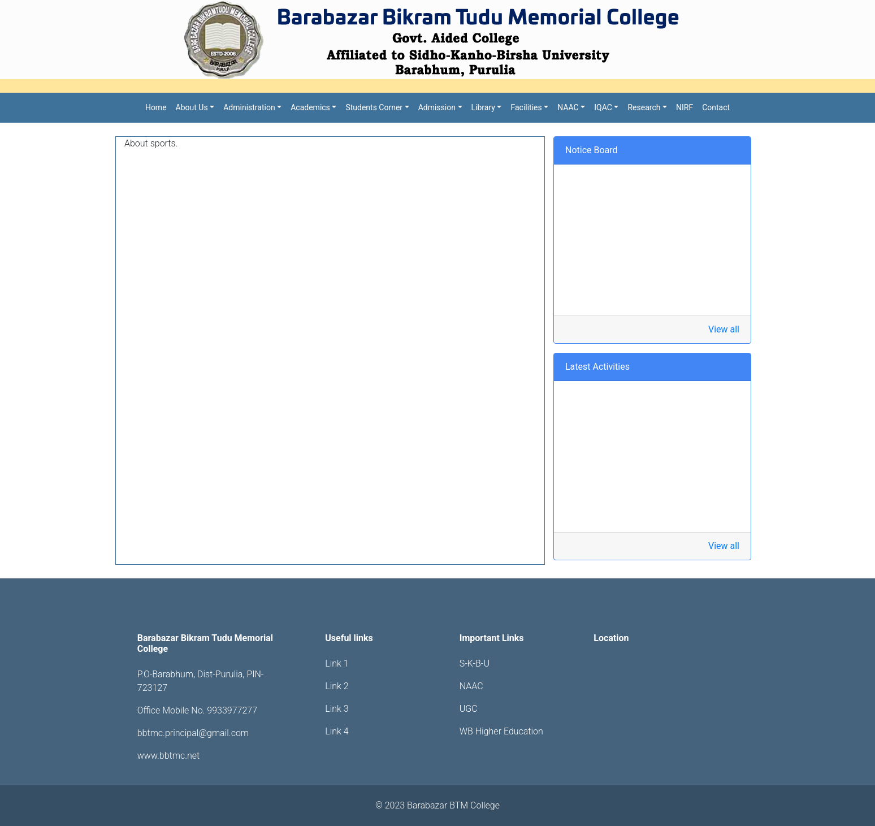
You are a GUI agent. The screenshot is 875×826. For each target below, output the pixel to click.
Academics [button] (310, 107)
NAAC (471, 686)
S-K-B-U (475, 663)
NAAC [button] (567, 107)
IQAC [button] (603, 107)
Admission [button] (437, 107)
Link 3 (336, 708)
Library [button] (483, 107)
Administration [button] (249, 107)
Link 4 (336, 731)
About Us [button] (192, 107)
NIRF (684, 107)
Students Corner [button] (373, 107)
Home (156, 107)
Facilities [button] (526, 107)
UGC (469, 708)
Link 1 (336, 663)
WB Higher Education (501, 731)
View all (723, 329)
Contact (716, 107)
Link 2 (336, 686)
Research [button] (643, 107)
